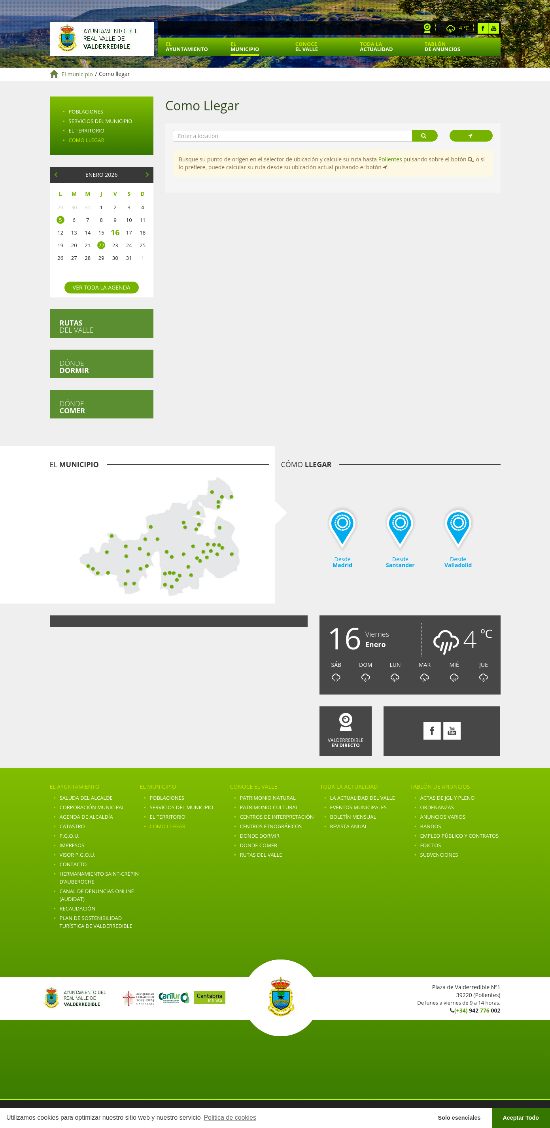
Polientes (390, 159)
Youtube (493, 28)
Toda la (376, 46)
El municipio (77, 74)
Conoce (306, 46)
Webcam (427, 28)
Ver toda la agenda (101, 287)
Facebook (483, 28)
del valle (77, 326)
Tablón (442, 46)
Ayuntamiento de (102, 39)
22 (101, 245)
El (187, 46)
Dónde (74, 366)
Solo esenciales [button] (459, 1118)
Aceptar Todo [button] (521, 1118)
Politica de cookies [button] (230, 1117)
